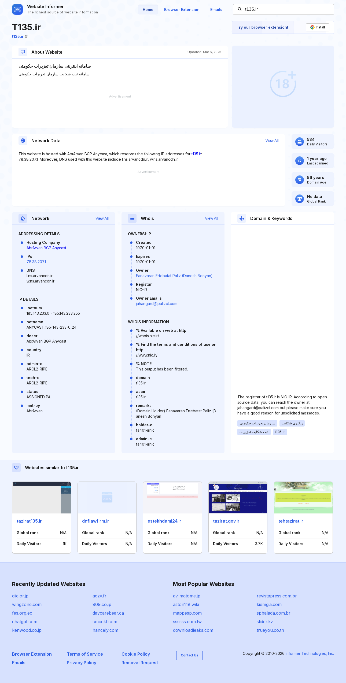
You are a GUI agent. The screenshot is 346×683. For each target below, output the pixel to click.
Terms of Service (85, 654)
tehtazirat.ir (290, 521)
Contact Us (189, 655)
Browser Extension (182, 9)
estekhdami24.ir (164, 521)
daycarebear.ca (108, 613)
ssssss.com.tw (187, 621)
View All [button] (272, 140)
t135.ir (20, 36)
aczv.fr (99, 595)
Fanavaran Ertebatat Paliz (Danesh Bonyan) (174, 275)
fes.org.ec (22, 613)
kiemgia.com (269, 604)
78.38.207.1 (36, 261)
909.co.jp (102, 604)
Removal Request (140, 662)
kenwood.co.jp (27, 630)
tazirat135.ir (29, 521)
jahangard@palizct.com (156, 303)
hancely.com (105, 630)
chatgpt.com (24, 621)
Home (148, 9)
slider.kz (265, 621)
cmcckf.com (105, 621)
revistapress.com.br (277, 595)
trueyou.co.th (270, 630)
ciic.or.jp (20, 595)
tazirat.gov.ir (226, 521)
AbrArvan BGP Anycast (46, 247)
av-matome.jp (186, 595)
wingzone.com (27, 604)
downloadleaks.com (193, 630)
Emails (216, 9)
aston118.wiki (186, 604)
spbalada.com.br (273, 613)
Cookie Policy (136, 654)
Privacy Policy (81, 662)
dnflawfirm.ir (95, 521)
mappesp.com (187, 613)
